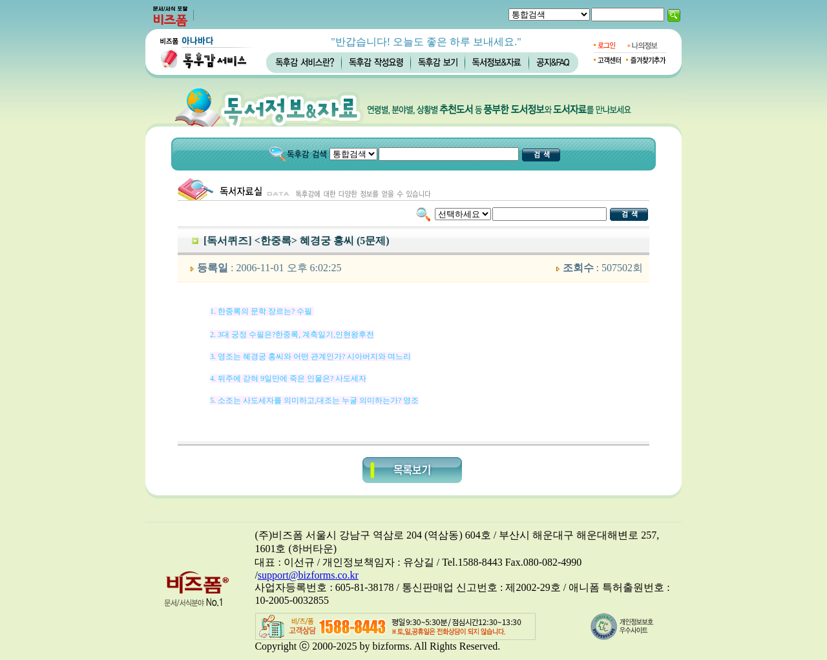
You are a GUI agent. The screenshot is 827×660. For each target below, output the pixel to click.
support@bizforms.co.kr (308, 575)
